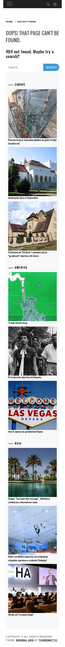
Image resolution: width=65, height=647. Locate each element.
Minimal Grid (25, 640)
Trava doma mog (17, 323)
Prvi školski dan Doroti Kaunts (24, 377)
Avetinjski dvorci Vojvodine (23, 198)
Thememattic (48, 640)
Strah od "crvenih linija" (21, 614)
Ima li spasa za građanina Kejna (25, 431)
